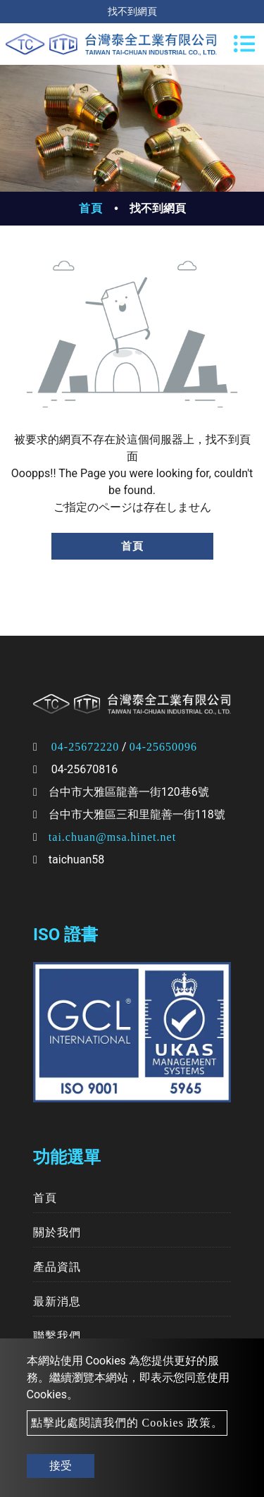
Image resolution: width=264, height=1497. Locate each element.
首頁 (91, 208)
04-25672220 (85, 747)
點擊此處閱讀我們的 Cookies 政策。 (127, 1423)
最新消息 (57, 1301)
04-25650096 (163, 747)
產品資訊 (57, 1267)
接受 (60, 1466)
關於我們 (57, 1232)
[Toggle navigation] (244, 44)
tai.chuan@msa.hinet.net (112, 837)
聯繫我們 (57, 1336)
